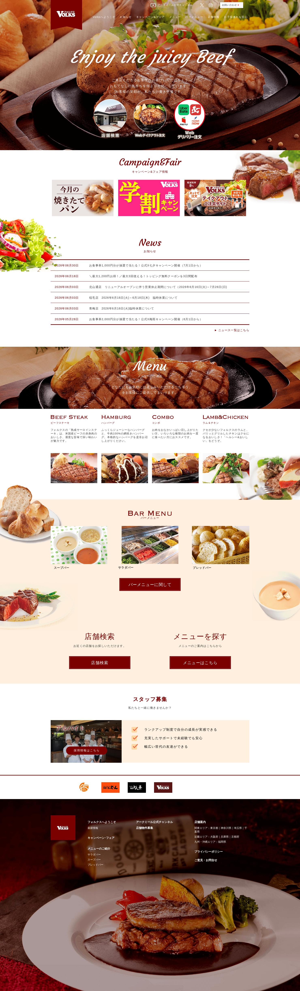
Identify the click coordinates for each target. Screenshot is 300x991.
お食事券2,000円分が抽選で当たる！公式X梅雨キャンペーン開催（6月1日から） (146, 319)
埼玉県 (238, 827)
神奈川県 (226, 827)
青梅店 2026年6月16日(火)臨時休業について (121, 308)
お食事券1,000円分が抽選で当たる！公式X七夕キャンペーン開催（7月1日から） (146, 265)
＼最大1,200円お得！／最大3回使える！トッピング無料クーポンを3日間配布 (143, 276)
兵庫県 (225, 836)
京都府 (235, 836)
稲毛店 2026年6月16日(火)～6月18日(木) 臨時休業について (133, 297)
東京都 (214, 827)
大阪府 (214, 836)
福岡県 (222, 841)
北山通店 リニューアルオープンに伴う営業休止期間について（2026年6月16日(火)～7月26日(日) (158, 287)
